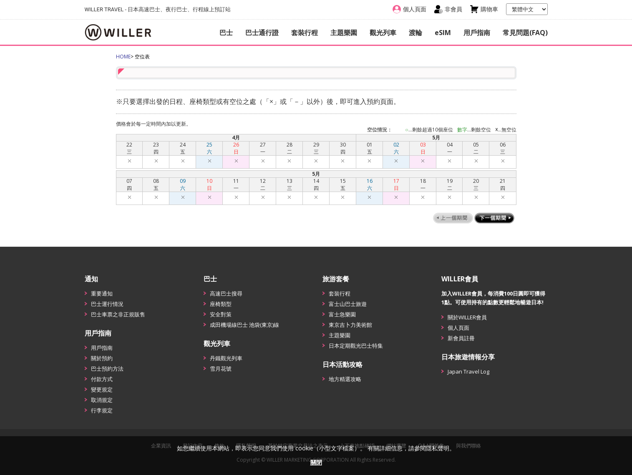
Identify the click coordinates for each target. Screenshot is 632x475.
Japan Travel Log (468, 371)
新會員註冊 (461, 338)
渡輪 (415, 32)
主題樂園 (343, 32)
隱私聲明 (437, 448)
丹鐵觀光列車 (226, 358)
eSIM (443, 32)
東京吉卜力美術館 (350, 324)
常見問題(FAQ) (525, 32)
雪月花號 (221, 368)
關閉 (316, 462)
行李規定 (102, 410)
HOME (123, 56)
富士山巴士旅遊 (348, 304)
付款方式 (102, 379)
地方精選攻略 (345, 379)
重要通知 (102, 293)
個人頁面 (458, 327)
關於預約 (102, 358)
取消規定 (102, 400)
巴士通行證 (262, 32)
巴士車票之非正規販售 (118, 314)
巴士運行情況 (107, 304)
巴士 (226, 32)
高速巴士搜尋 (226, 293)
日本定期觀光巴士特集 (356, 345)
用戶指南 (476, 32)
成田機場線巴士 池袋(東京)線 (244, 324)
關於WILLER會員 (467, 317)
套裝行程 (304, 32)
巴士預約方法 (107, 368)
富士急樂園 (342, 314)
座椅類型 (221, 304)
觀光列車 (383, 32)
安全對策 (221, 314)
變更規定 (102, 389)
